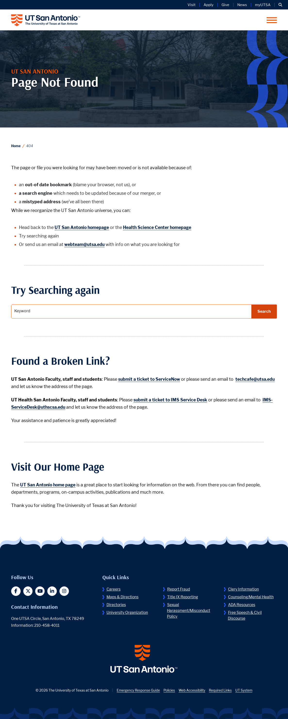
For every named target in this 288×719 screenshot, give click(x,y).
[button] (280, 5)
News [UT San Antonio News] (242, 5)
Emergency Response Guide (137, 691)
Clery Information (244, 589)
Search (264, 311)
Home (16, 146)
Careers (114, 589)
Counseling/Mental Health (251, 597)
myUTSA (263, 5)
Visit (192, 5)
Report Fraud (179, 589)
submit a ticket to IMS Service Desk (171, 399)
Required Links (221, 691)
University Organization (127, 612)
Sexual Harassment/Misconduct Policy (189, 610)
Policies (169, 691)
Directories (117, 604)
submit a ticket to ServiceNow (150, 379)
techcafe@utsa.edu (31, 386)
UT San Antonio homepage (83, 227)
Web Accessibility (192, 691)
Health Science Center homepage (161, 227)
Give (225, 5)
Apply (209, 5)
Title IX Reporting (183, 597)
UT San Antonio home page (49, 484)
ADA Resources (242, 604)
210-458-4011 (47, 625)
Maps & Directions (123, 597)
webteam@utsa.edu (85, 244)
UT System (245, 691)
